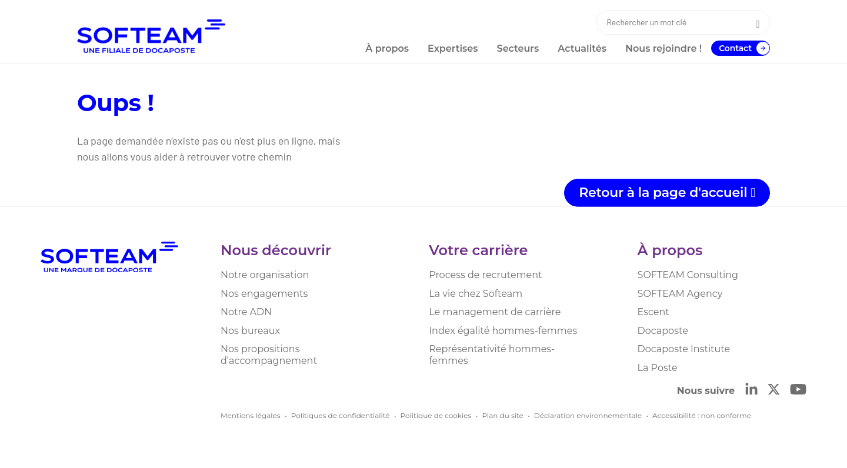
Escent (653, 311)
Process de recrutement (485, 274)
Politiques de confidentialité (340, 415)
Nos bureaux (250, 330)
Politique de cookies (436, 415)
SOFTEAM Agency (680, 293)
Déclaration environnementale (588, 415)
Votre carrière (478, 250)
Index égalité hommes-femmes (503, 330)
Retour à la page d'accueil (667, 192)
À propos (670, 250)
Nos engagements (264, 293)
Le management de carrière (495, 311)
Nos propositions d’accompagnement (269, 354)
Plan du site (502, 415)
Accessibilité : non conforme (701, 415)
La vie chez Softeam (475, 293)
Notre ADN (246, 311)
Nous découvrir (276, 250)
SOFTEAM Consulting (688, 274)
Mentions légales (251, 415)
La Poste (658, 367)
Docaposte (663, 330)
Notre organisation (265, 274)
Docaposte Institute (684, 349)
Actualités (582, 48)
